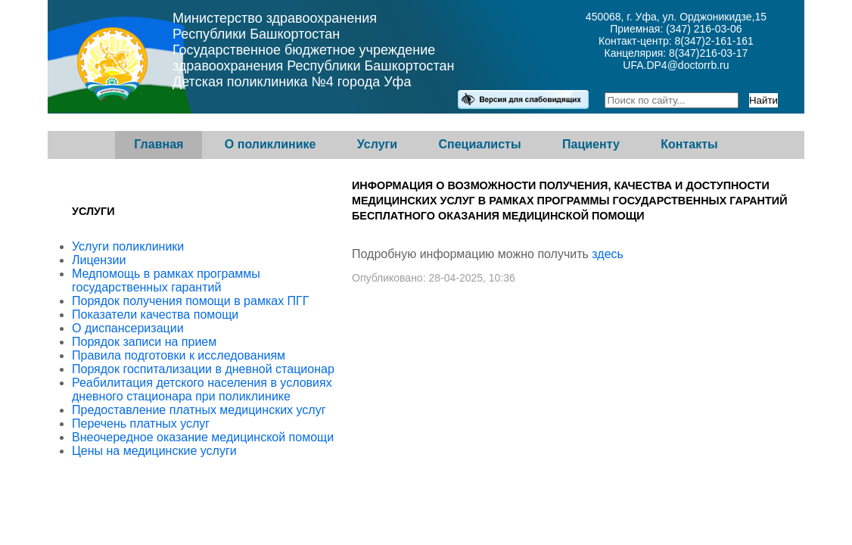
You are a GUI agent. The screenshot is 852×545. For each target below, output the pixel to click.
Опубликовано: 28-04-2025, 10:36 (433, 278)
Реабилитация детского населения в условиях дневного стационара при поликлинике (202, 389)
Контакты (689, 144)
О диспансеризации (128, 328)
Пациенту (591, 144)
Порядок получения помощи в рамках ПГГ (190, 300)
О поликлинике (270, 144)
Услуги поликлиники (128, 246)
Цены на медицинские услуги (154, 450)
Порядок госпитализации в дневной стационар (203, 369)
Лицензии (99, 260)
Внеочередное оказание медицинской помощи (203, 437)
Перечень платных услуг (141, 423)
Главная (158, 144)
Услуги (377, 144)
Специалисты (479, 144)
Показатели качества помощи (155, 314)
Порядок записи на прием (144, 341)
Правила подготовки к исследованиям (178, 355)
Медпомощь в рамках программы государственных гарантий (166, 280)
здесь (607, 254)
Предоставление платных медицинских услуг (199, 409)
